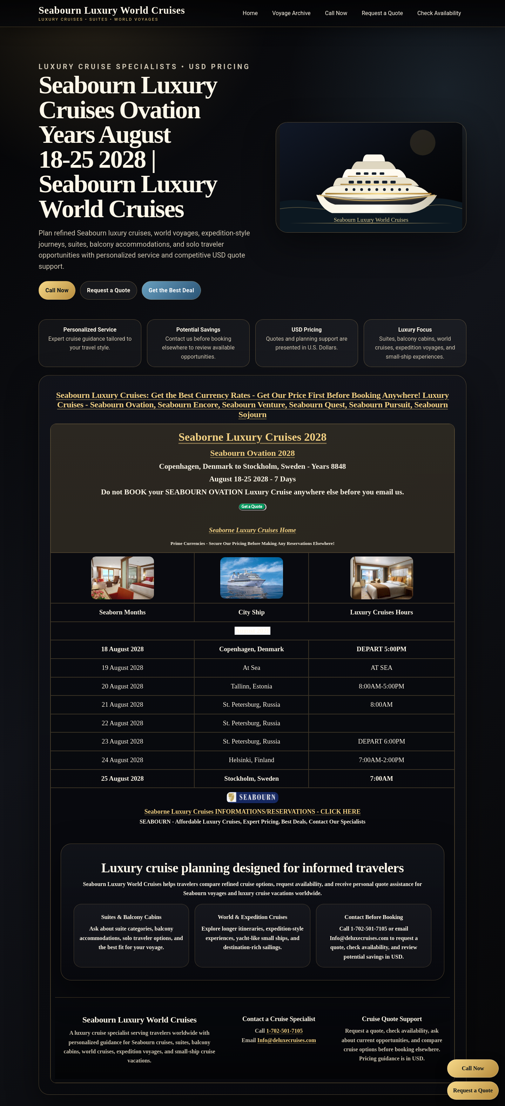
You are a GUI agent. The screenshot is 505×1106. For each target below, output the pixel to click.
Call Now (336, 13)
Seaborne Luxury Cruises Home (252, 530)
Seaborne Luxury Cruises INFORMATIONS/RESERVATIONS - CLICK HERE (252, 811)
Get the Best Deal (171, 290)
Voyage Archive (291, 13)
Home (250, 13)
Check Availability (439, 13)
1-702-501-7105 (284, 1031)
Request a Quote (382, 13)
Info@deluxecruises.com (286, 1040)
